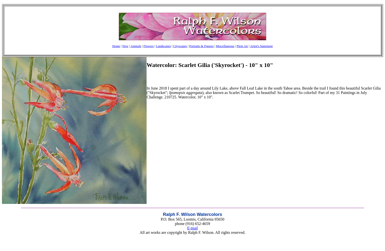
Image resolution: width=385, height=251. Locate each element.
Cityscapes (180, 46)
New (125, 46)
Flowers (148, 46)
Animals (135, 46)
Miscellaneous (225, 46)
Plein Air (242, 46)
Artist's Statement (261, 46)
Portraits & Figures (201, 46)
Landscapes (163, 46)
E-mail (192, 228)
